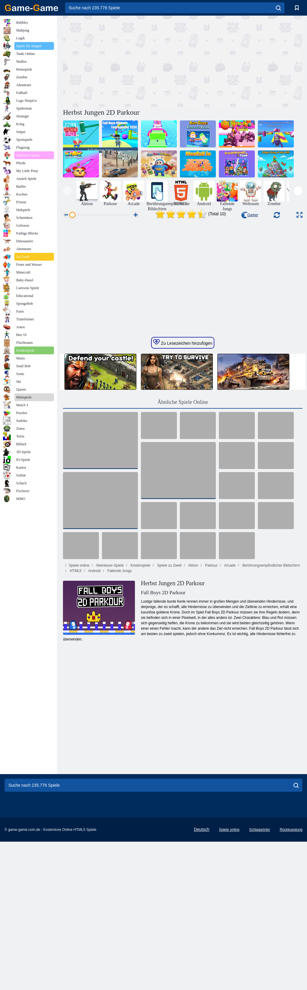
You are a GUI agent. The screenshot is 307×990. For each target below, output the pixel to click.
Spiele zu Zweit (169, 657)
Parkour (210, 657)
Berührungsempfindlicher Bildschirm (270, 657)
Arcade (229, 657)
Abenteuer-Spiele (109, 657)
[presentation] (67, 190)
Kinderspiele (140, 657)
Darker (249, 215)
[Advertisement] (123, 61)
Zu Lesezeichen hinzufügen (182, 434)
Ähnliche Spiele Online (182, 494)
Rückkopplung (291, 921)
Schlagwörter (259, 921)
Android (93, 662)
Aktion (192, 657)
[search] (278, 8)
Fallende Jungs (119, 662)
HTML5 (75, 662)
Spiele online (79, 657)
